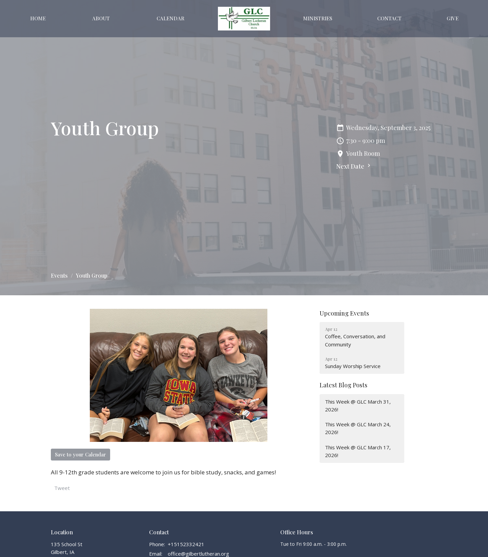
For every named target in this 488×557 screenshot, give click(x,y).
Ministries (317, 18)
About (101, 18)
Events (59, 275)
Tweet (62, 488)
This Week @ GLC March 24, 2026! (358, 428)
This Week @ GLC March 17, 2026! (358, 451)
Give (453, 18)
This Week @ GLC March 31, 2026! (358, 405)
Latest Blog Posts (343, 385)
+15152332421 (186, 544)
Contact (389, 18)
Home (38, 18)
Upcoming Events (344, 313)
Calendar (170, 18)
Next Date (354, 166)
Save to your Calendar (80, 454)
